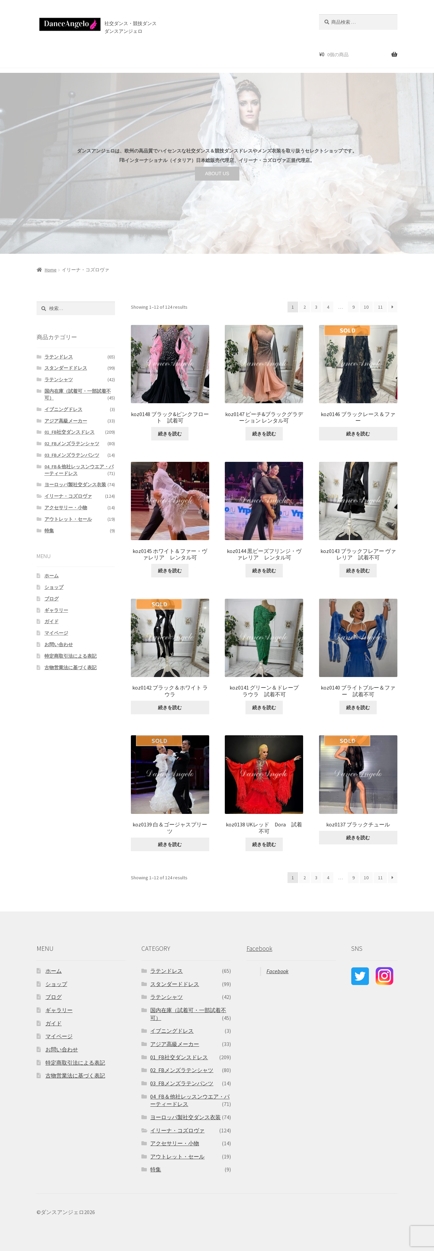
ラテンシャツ (58, 379)
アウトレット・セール (68, 519)
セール (92, 53)
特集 (49, 531)
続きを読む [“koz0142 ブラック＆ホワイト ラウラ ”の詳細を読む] (170, 707)
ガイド (51, 621)
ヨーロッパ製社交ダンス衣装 (75, 484)
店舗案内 (151, 53)
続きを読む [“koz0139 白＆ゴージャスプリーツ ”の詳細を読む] (170, 844)
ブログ (179, 53)
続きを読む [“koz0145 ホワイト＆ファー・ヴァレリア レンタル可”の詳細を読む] (170, 571)
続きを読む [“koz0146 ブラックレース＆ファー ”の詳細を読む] (358, 434)
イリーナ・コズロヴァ (68, 496)
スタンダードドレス (65, 368)
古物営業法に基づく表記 (70, 667)
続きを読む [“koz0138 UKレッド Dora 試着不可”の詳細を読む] (264, 844)
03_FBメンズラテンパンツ (71, 455)
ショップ (67, 53)
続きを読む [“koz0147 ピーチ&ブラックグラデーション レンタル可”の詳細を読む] (264, 434)
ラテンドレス (58, 357)
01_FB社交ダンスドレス (69, 432)
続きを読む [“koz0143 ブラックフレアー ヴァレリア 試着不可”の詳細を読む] (358, 571)
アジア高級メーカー (65, 421)
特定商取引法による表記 (70, 656)
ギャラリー (56, 610)
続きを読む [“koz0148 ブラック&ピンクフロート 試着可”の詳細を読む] (170, 434)
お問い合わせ (209, 53)
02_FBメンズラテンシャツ (71, 443)
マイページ (56, 633)
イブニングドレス (63, 409)
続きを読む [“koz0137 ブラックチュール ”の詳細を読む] (358, 838)
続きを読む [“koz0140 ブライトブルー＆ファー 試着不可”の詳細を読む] (358, 707)
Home (51, 270)
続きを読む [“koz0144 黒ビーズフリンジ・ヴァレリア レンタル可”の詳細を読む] (264, 571)
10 (366, 307)
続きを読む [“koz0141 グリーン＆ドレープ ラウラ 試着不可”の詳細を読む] (264, 707)
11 (380, 307)
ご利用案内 (120, 53)
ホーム (42, 53)
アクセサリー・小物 (65, 508)
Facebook (259, 948)
